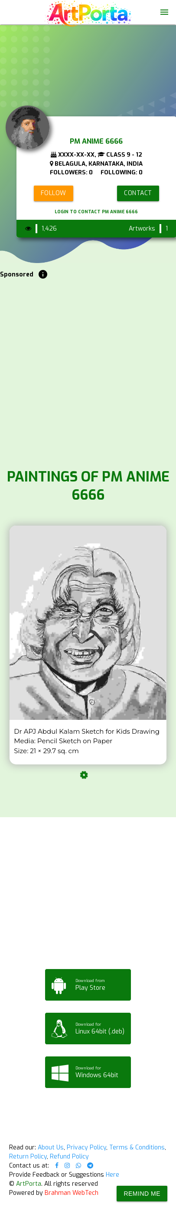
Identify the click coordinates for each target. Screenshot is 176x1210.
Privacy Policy (86, 1147)
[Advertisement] (88, 371)
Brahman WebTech (71, 1193)
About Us (51, 1147)
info (43, 274)
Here (112, 1175)
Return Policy (28, 1156)
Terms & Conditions (137, 1147)
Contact (138, 193)
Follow (53, 193)
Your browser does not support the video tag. (88, 44)
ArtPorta (28, 1184)
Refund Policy (69, 1156)
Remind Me (142, 1193)
